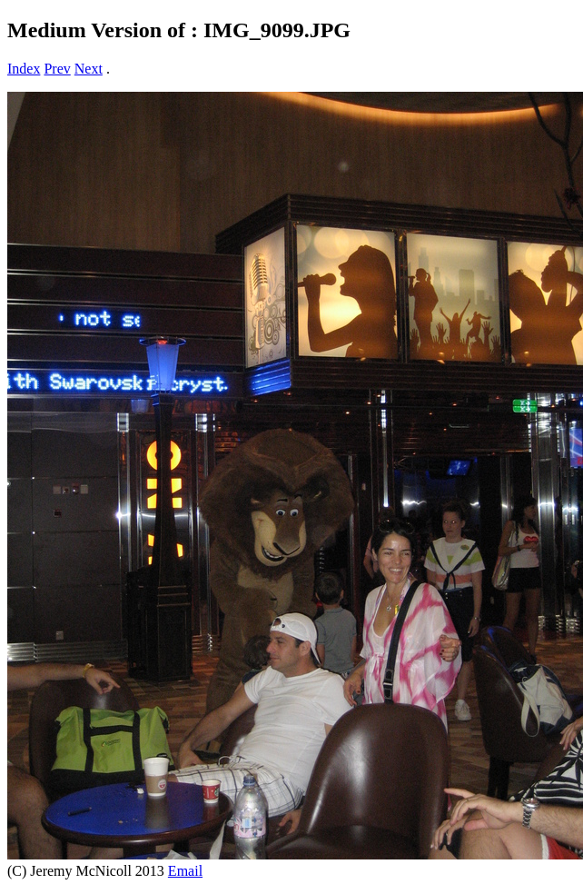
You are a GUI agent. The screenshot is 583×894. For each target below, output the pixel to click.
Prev (57, 68)
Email (185, 871)
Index (23, 68)
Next (88, 68)
